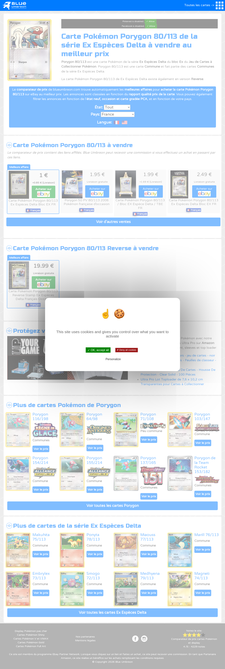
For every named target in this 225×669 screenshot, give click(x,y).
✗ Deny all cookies (126, 350)
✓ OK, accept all (98, 349)
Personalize (113, 359)
